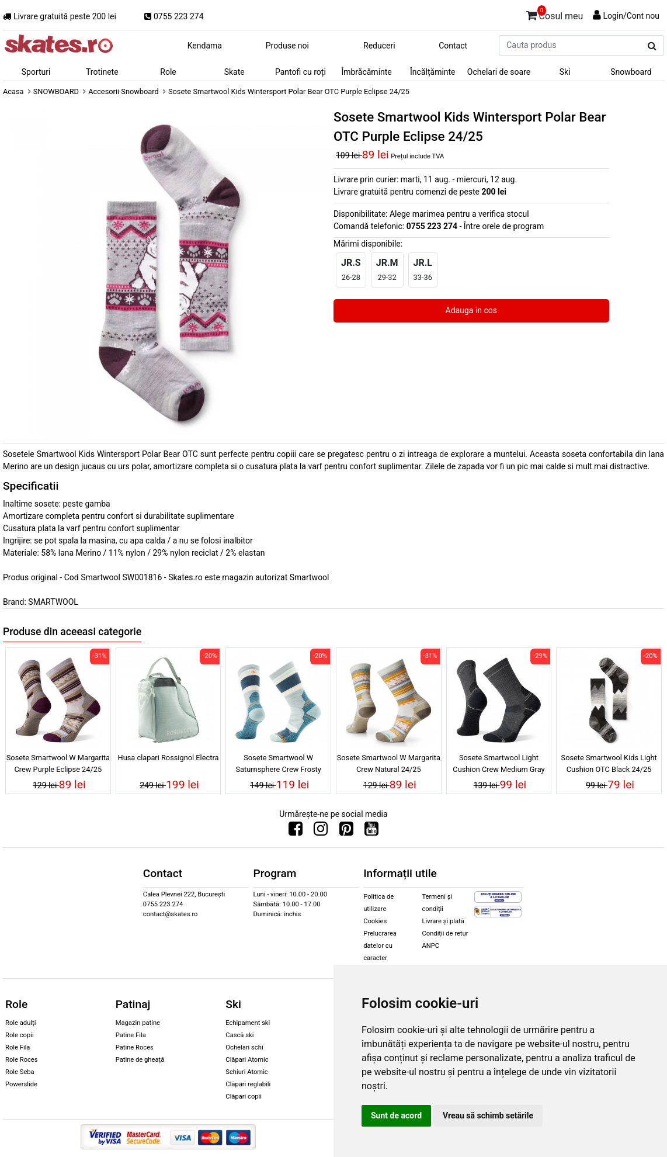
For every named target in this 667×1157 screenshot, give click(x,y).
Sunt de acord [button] (396, 1115)
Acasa (13, 91)
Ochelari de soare (498, 72)
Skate (234, 72)
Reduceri (379, 45)
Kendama (204, 45)
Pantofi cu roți (300, 72)
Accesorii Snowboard (123, 91)
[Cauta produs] (652, 46)
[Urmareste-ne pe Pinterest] (346, 831)
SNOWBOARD (56, 91)
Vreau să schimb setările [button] (488, 1115)
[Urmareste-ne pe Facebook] (295, 831)
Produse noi (287, 45)
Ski (565, 72)
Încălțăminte (433, 72)
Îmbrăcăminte (366, 72)
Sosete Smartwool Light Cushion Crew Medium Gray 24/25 (498, 765)
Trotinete (102, 72)
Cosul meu (554, 14)
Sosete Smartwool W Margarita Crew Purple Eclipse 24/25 (58, 763)
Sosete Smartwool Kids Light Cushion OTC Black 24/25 (609, 763)
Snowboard (631, 72)
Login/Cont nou (631, 15)
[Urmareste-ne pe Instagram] (320, 831)
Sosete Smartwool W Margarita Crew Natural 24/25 (388, 763)
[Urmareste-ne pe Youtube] (371, 831)
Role (168, 72)
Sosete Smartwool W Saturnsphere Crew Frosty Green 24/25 (278, 765)
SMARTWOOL (53, 602)
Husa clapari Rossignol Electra (168, 757)
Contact (453, 45)
